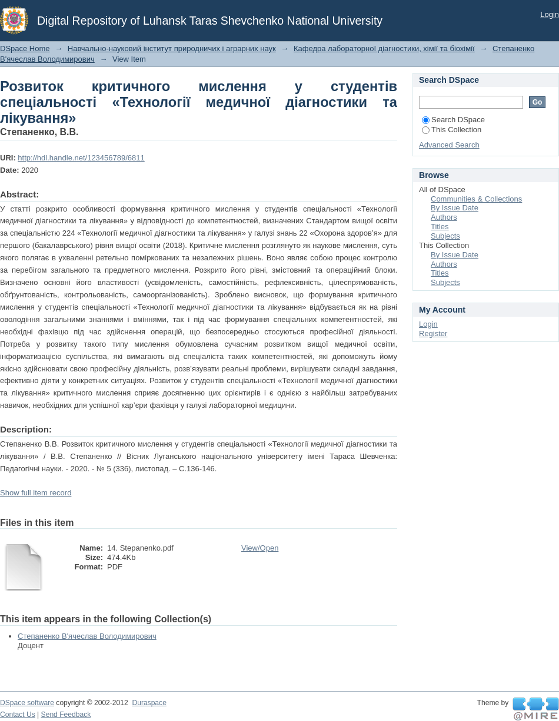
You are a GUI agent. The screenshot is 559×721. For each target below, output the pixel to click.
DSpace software (27, 703)
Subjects (445, 236)
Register (433, 333)
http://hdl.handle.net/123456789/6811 (81, 157)
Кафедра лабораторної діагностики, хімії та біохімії (384, 48)
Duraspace (149, 703)
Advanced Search (449, 144)
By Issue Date (454, 207)
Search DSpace (453, 119)
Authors (444, 217)
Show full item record (35, 492)
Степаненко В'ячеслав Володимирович (87, 636)
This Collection (451, 129)
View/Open (259, 548)
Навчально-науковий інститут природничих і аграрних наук (172, 48)
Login (549, 14)
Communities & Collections (476, 198)
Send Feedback (66, 714)
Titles (440, 226)
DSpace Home (25, 48)
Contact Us (17, 714)
